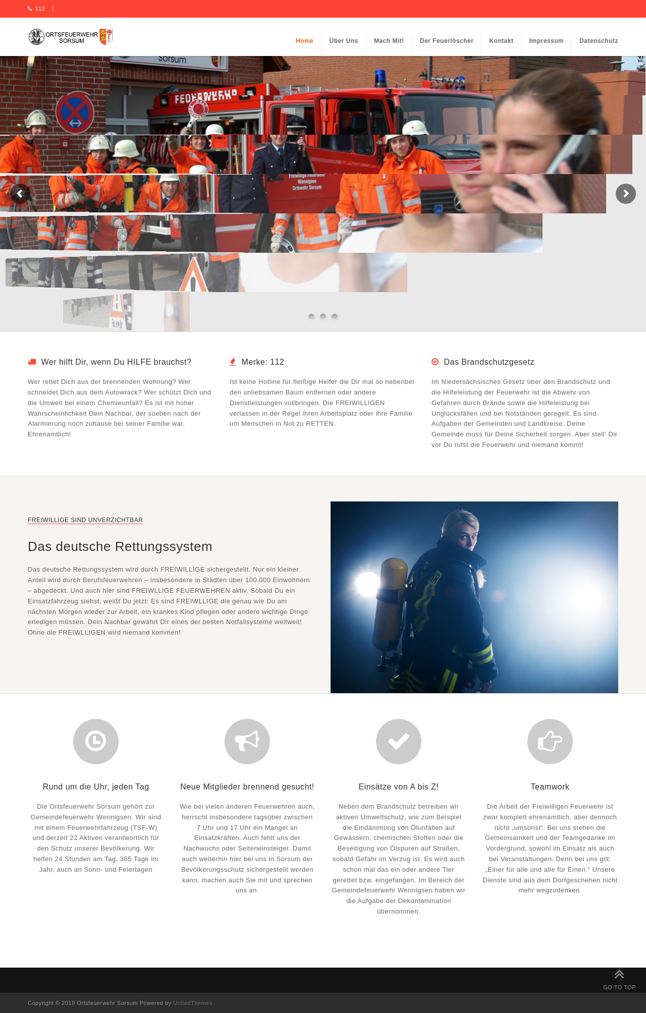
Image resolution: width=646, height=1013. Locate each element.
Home (304, 40)
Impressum (546, 40)
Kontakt (501, 40)
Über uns (344, 40)
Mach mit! (389, 40)
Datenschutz (598, 40)
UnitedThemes (192, 1003)
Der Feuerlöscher (447, 40)
